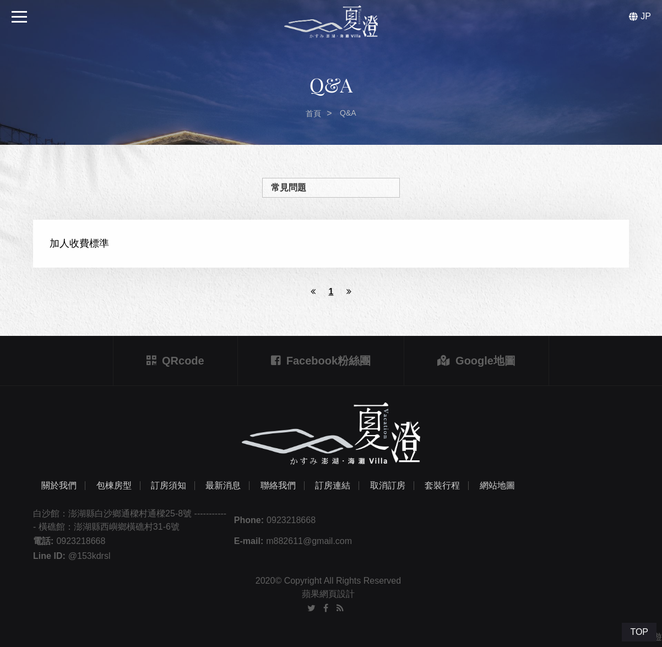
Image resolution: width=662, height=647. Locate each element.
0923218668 (291, 520)
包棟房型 (114, 485)
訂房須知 (168, 485)
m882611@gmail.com (309, 541)
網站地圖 (497, 485)
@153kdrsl (89, 556)
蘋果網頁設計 (328, 594)
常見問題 (288, 187)
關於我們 (59, 485)
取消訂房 (387, 485)
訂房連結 (332, 485)
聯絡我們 (278, 485)
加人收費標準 (79, 243)
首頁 (313, 113)
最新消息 (223, 485)
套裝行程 (442, 485)
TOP (639, 632)
